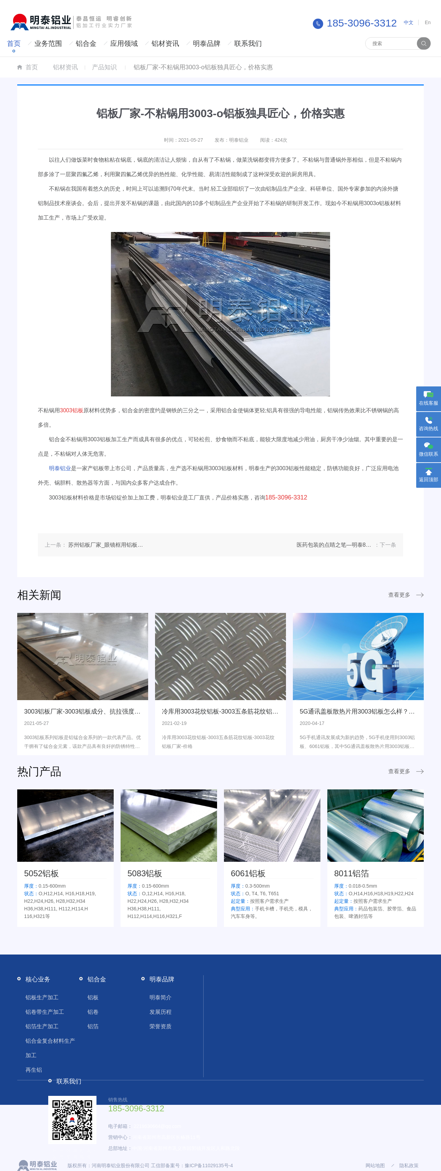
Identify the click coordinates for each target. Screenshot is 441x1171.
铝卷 (93, 1012)
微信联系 (428, 454)
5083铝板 (144, 873)
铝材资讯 (165, 43)
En (428, 22)
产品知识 (104, 67)
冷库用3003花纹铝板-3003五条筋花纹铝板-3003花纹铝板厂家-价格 (254, 711)
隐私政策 (409, 1165)
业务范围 (48, 43)
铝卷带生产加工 (44, 1012)
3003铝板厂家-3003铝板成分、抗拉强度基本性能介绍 (98, 711)
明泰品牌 (206, 43)
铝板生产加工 (42, 997)
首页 (14, 43)
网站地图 (375, 1165)
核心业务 (37, 979)
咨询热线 (428, 428)
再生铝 (33, 1070)
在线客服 (428, 403)
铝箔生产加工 (42, 1026)
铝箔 (93, 1026)
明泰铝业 (60, 468)
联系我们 (248, 43)
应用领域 (124, 43)
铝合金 (86, 43)
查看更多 (399, 595)
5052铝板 (41, 873)
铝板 (93, 997)
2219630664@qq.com (157, 1126)
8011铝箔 (351, 873)
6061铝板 (248, 873)
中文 (408, 22)
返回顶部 (428, 479)
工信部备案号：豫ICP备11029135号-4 (192, 1165)
